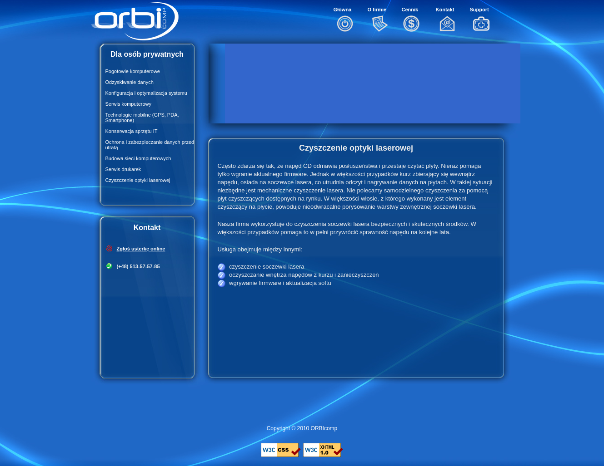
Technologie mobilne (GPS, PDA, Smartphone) (142, 117)
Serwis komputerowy (128, 104)
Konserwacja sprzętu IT (131, 131)
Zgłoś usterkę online (141, 248)
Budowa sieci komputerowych (138, 158)
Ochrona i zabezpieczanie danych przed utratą (150, 144)
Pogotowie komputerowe (132, 71)
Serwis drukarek (123, 169)
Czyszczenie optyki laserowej (137, 180)
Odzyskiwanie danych (129, 82)
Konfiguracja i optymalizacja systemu (146, 93)
